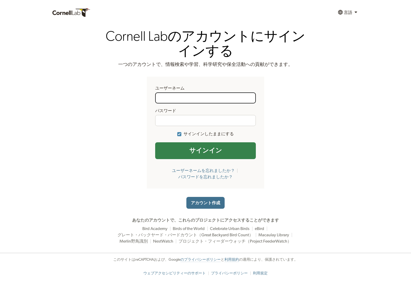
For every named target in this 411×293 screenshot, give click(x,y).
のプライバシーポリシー (200, 259)
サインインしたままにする (208, 134)
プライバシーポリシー (229, 273)
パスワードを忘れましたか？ (205, 177)
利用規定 (260, 273)
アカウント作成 (205, 203)
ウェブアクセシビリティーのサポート (174, 273)
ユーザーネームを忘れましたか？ (203, 171)
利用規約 (231, 259)
